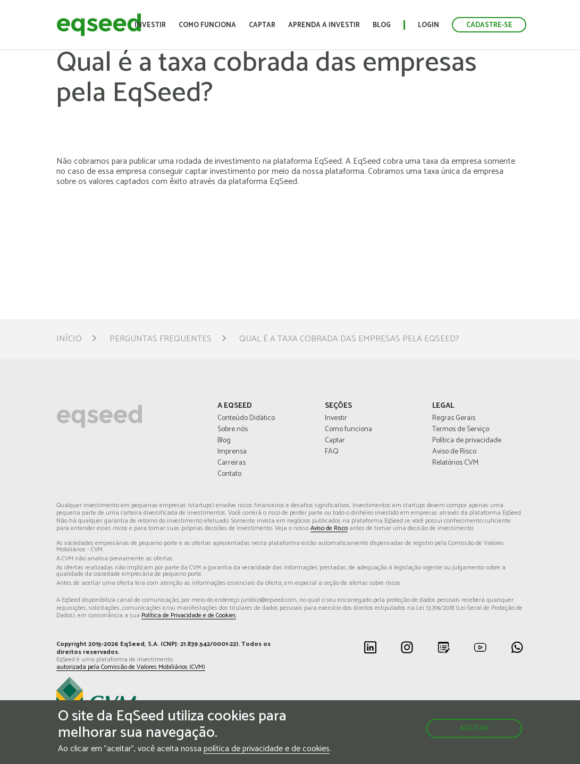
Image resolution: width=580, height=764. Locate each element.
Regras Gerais (453, 418)
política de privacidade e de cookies (267, 749)
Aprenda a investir (324, 25)
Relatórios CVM (455, 463)
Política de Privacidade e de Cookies (188, 615)
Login (428, 25)
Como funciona (207, 25)
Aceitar (474, 729)
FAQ (332, 452)
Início (69, 339)
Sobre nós (232, 429)
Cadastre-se (489, 25)
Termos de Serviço (460, 429)
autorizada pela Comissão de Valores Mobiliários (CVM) (130, 667)
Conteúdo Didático (246, 418)
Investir (150, 25)
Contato (229, 474)
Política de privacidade (466, 440)
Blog (382, 25)
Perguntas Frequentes (161, 339)
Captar (262, 25)
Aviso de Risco (454, 452)
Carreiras (231, 463)
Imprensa (232, 452)
